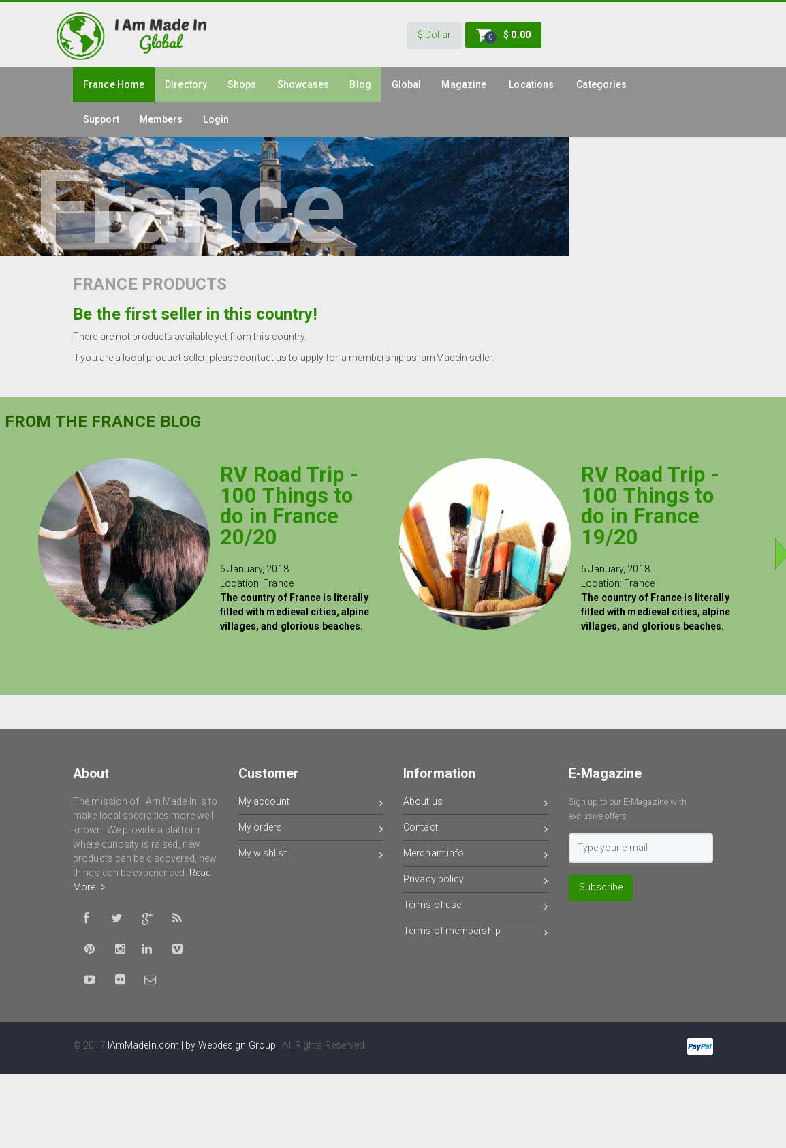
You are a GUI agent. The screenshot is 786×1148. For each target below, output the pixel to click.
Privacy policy (475, 881)
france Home (113, 84)
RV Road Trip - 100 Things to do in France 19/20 (650, 506)
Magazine (463, 84)
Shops (242, 84)
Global (407, 84)
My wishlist (310, 855)
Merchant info (475, 855)
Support (101, 119)
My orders (310, 829)
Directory (186, 84)
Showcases (303, 84)
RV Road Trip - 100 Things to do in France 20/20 (289, 506)
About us (475, 803)
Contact (475, 829)
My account (310, 803)
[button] (434, 35)
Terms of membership (475, 933)
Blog (360, 84)
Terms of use (475, 907)
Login (216, 119)
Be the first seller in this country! (195, 314)
